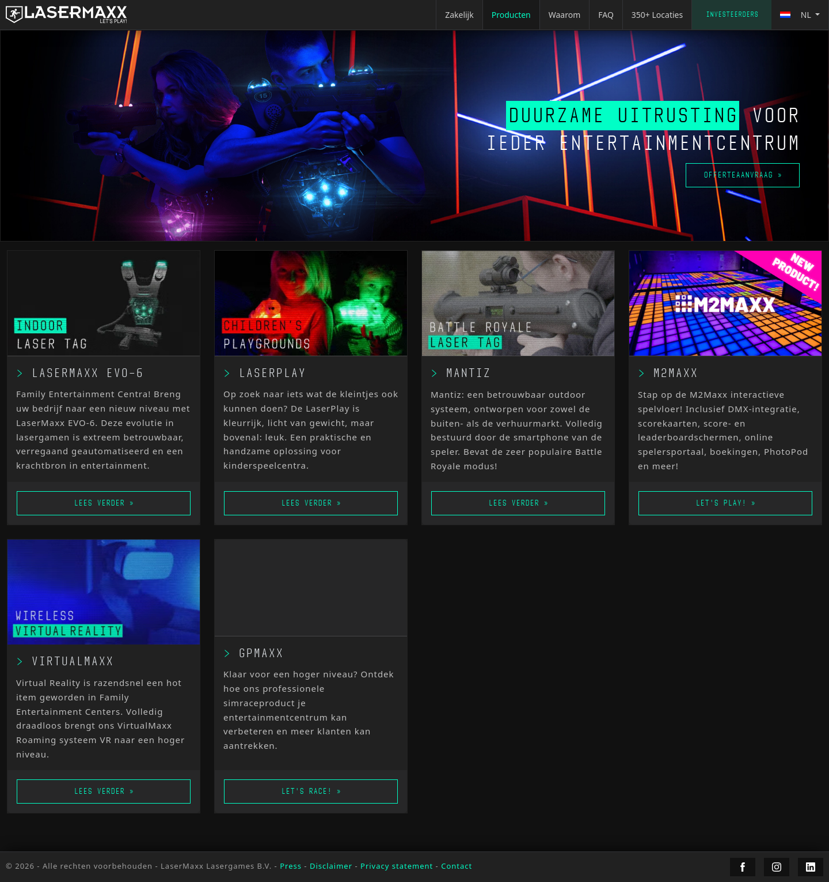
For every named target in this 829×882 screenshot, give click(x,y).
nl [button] (796, 14)
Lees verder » (104, 503)
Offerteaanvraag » (742, 175)
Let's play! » (725, 503)
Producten (511, 14)
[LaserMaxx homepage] (66, 14)
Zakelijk (459, 14)
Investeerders (732, 14)
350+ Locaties (657, 14)
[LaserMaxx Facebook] (742, 867)
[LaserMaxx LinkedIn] (810, 867)
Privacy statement (396, 866)
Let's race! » (311, 791)
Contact (456, 866)
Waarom (565, 14)
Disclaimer (331, 866)
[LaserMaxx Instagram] (776, 867)
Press (291, 866)
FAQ (606, 14)
